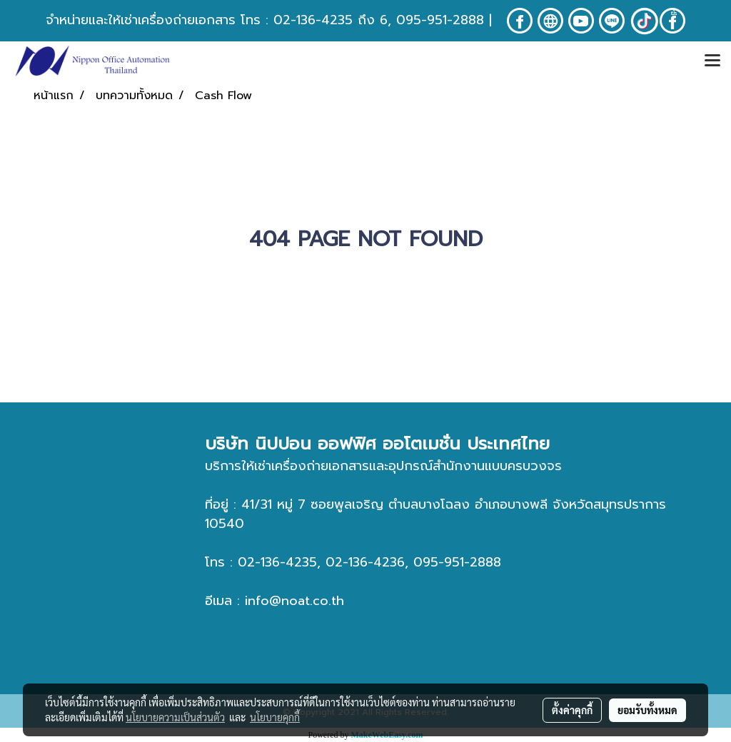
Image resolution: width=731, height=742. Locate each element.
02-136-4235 (313, 20)
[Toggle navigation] (712, 61)
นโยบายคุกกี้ (275, 717)
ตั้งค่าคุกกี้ (572, 709)
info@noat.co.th (294, 601)
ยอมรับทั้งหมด (647, 709)
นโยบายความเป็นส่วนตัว (175, 717)
